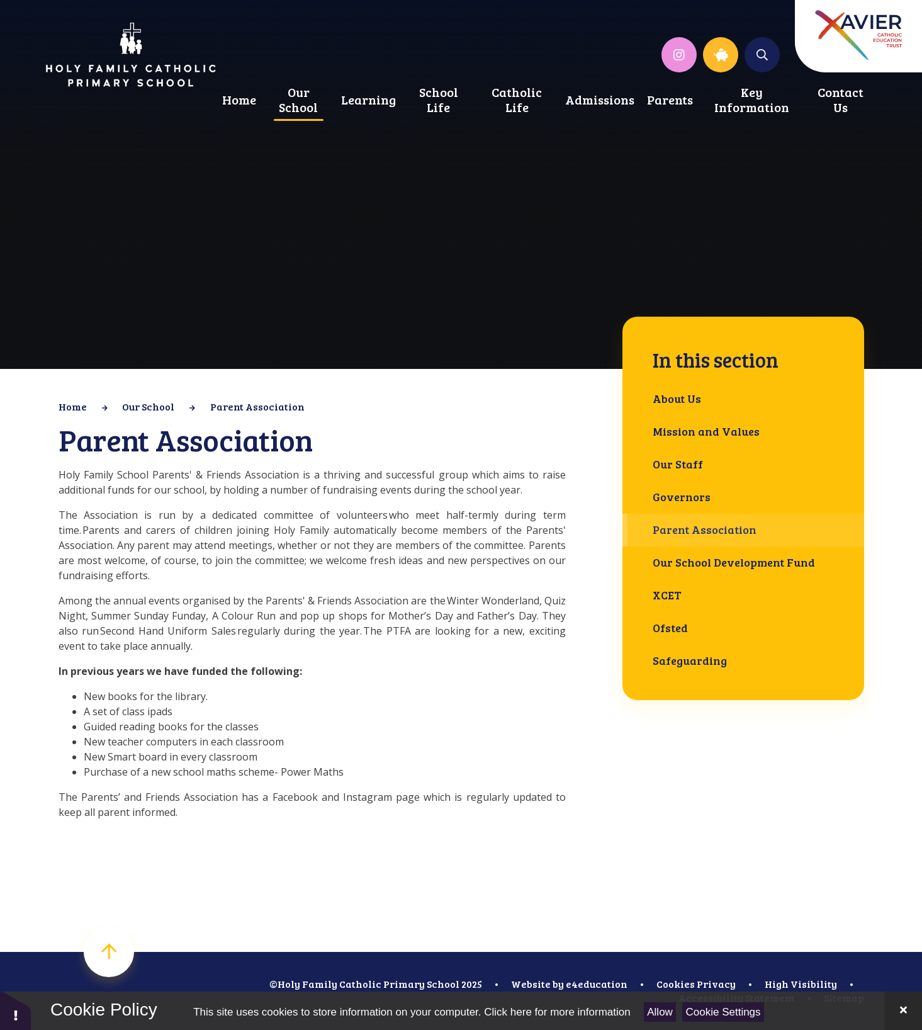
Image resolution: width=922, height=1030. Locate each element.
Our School (148, 406)
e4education (596, 983)
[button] (15, 1009)
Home (73, 406)
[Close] (903, 1011)
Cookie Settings (723, 1012)
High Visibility (801, 983)
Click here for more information (557, 1012)
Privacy (716, 983)
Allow (660, 1012)
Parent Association (257, 406)
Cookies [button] (675, 983)
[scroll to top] (109, 952)
